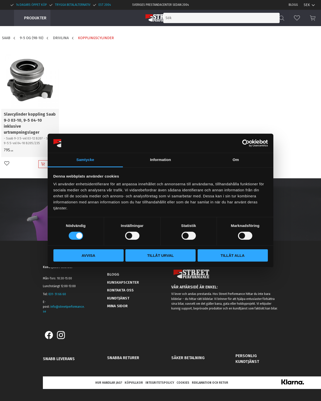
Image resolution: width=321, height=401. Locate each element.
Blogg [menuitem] (293, 5)
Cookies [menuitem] (183, 382)
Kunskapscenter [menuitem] (123, 282)
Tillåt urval (160, 255)
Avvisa (88, 255)
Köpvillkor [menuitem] (134, 382)
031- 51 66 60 (57, 294)
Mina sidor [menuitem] (117, 306)
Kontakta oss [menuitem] (120, 290)
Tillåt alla (233, 255)
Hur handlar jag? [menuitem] (108, 382)
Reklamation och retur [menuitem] (210, 382)
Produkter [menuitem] (35, 18)
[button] (297, 18)
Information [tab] (160, 159)
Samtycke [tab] (85, 159)
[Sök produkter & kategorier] (238, 18)
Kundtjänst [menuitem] (118, 298)
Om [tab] (235, 159)
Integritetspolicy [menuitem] (159, 382)
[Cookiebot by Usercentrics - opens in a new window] (246, 143)
